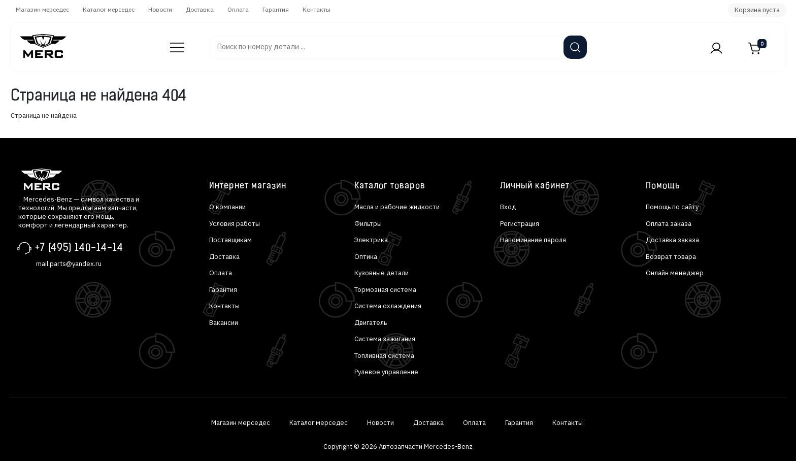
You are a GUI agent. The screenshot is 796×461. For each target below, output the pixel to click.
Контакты (316, 9)
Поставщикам (230, 240)
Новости (160, 9)
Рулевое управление (386, 372)
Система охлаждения (387, 306)
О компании (227, 207)
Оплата (238, 9)
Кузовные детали (381, 273)
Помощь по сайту (672, 207)
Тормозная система (385, 289)
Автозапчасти (172, 42)
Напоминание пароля (533, 240)
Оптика (365, 256)
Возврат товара (671, 256)
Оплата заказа (668, 223)
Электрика (371, 240)
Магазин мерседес (42, 9)
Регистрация (519, 223)
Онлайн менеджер (675, 273)
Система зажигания (384, 339)
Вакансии (223, 322)
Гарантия (275, 9)
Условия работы (234, 223)
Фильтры (368, 223)
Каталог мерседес (109, 9)
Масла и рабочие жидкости (397, 207)
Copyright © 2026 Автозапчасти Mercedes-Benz (398, 446)
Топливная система (384, 355)
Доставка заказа (672, 240)
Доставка (200, 9)
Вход (508, 207)
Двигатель (370, 322)
